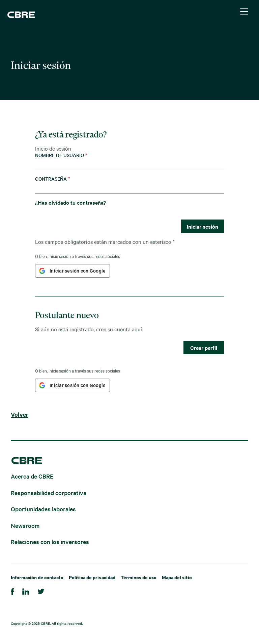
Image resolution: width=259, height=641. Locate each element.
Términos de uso (138, 577)
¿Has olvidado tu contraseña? (70, 202)
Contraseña (52, 179)
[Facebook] (12, 590)
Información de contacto (37, 577)
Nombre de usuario (61, 155)
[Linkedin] (25, 590)
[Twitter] (41, 590)
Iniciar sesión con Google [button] (78, 271)
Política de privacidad (92, 577)
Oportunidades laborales (43, 509)
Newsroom (25, 525)
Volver (19, 414)
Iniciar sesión (202, 226)
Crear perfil (203, 347)
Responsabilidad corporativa (48, 492)
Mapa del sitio (177, 577)
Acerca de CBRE (32, 476)
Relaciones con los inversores (50, 541)
